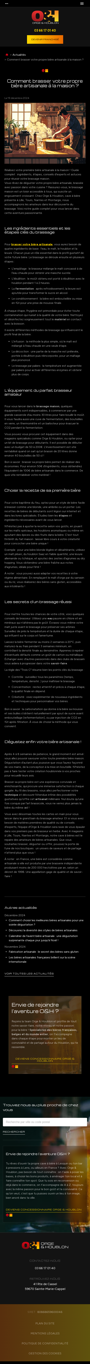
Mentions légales (45, 1336)
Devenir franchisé (45, 39)
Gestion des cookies (45, 1356)
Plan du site (45, 1326)
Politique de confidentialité (45, 1346)
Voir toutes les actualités (30, 973)
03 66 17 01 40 (45, 30)
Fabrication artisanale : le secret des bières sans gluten (44, 951)
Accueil (7, 54)
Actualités (19, 54)
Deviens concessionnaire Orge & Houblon (45, 1060)
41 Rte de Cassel (45, 1289)
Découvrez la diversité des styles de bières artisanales (43, 930)
